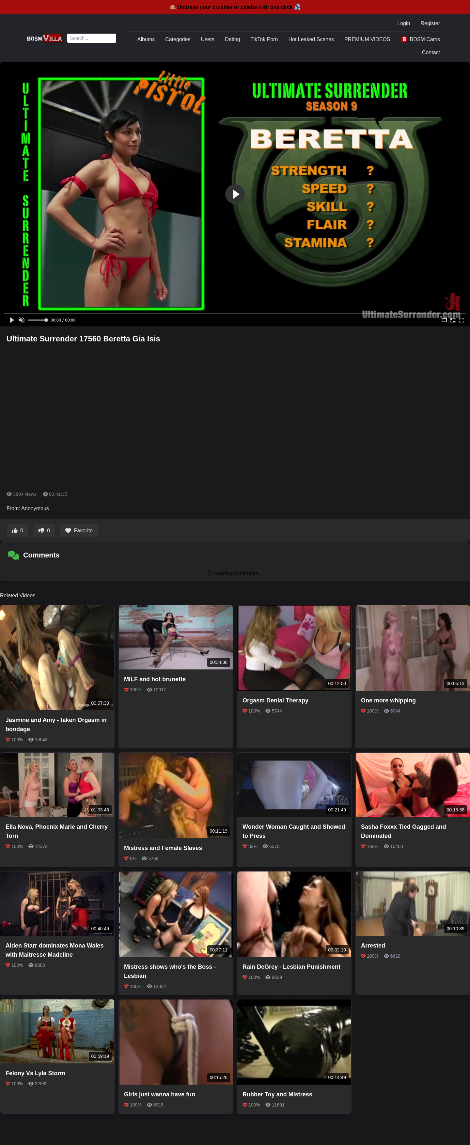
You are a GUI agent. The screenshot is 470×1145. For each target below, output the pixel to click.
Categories (177, 39)
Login (403, 23)
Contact (431, 52)
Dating (232, 39)
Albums (146, 39)
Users (208, 39)
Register (430, 23)
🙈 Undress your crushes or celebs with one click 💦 (235, 7)
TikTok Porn (264, 39)
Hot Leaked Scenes (311, 39)
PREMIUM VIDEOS (367, 39)
